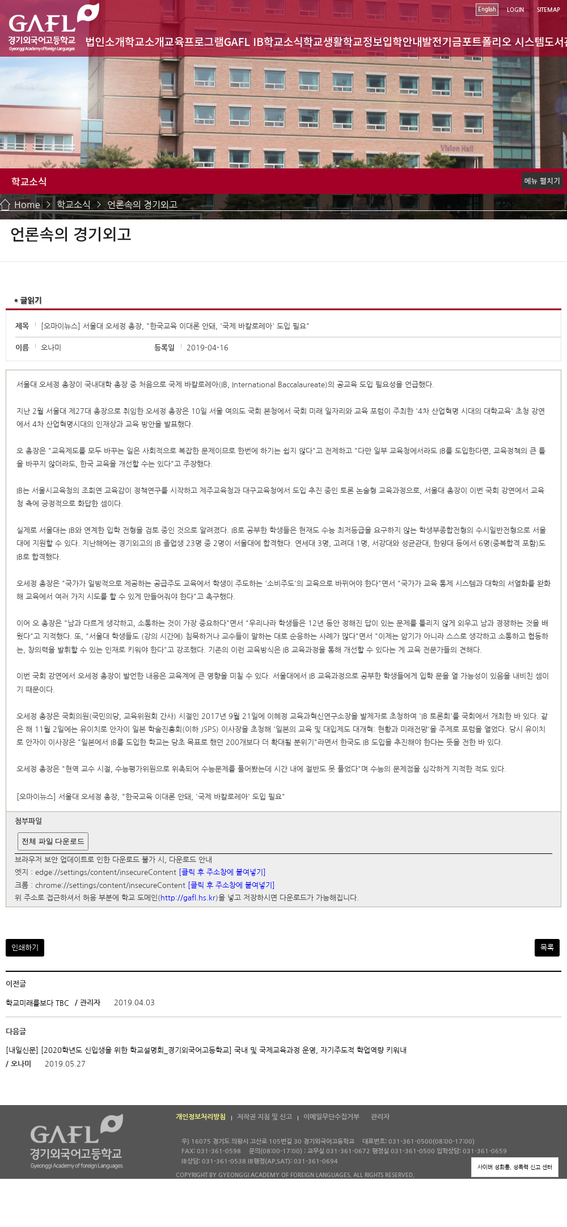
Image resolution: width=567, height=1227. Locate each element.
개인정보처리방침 (201, 1117)
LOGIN (515, 9)
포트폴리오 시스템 (503, 41)
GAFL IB (244, 41)
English (487, 9)
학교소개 (144, 41)
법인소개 (105, 41)
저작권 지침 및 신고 (264, 1117)
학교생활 (323, 41)
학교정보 (363, 41)
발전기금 (442, 41)
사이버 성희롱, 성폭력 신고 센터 (514, 1167)
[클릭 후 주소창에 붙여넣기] (222, 873)
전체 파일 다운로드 (53, 841)
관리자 (380, 1117)
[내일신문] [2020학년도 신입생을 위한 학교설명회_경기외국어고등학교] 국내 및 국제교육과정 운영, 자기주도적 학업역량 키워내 (206, 1050)
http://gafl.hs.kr (187, 898)
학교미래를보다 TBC (37, 1003)
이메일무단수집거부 (331, 1117)
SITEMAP (548, 9)
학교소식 (283, 41)
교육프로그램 (194, 41)
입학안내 (402, 41)
